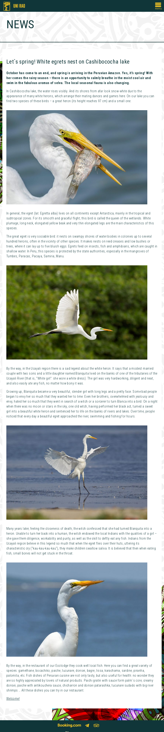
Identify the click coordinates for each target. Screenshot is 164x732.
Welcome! (13, 698)
